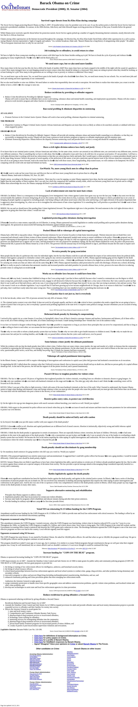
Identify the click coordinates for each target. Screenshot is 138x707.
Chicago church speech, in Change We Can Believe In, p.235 (67, 88)
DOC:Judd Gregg (34, 662)
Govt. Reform (71, 672)
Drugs (69, 660)
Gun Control (71, 674)
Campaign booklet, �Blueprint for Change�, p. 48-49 (68, 143)
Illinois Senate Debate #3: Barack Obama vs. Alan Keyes (67, 394)
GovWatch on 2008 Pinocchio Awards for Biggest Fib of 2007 (67, 186)
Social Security (72, 686)
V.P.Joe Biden (33, 657)
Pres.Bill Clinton (34, 683)
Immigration (71, 679)
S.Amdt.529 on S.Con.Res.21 (67, 548)
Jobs (68, 682)
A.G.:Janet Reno (34, 689)
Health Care (71, 676)
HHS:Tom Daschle (35, 659)
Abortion (69, 652)
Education (70, 662)
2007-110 (85, 548)
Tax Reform (71, 688)
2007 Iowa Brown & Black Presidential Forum (67, 214)
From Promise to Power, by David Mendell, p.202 (67, 289)
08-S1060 (77, 631)
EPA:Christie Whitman (36, 679)
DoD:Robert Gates (35, 666)
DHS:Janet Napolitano (36, 664)
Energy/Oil (70, 664)
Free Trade (70, 670)
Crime (72, 644)
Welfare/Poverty (72, 691)
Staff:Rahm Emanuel (35, 661)
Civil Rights (70, 655)
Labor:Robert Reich (35, 687)
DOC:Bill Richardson (35, 665)
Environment (71, 665)
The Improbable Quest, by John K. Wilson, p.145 (67, 247)
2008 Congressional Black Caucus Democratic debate (67, 164)
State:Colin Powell (35, 676)
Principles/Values (72, 684)
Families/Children (72, 667)
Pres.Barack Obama (35, 655)
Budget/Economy (72, 653)
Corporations (71, 657)
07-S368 (78, 590)
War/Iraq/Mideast (72, 689)
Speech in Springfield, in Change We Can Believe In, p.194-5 (67, 337)
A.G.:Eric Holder (34, 668)
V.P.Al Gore (33, 686)
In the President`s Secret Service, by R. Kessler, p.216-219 (68, 46)
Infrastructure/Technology (75, 681)
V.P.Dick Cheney (34, 675)
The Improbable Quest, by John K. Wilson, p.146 (67, 269)
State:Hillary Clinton (35, 658)
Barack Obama (89, 644)
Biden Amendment (52, 548)
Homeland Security (73, 677)
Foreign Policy (71, 669)
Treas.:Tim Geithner (35, 669)
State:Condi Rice (34, 678)
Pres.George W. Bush (36, 673)
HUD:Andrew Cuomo (35, 685)
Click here (38, 636)
